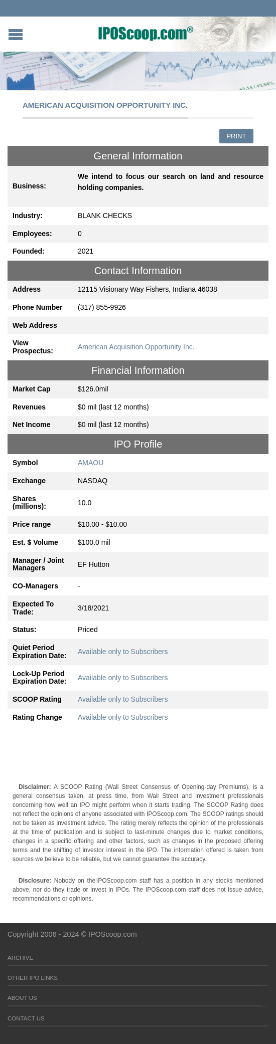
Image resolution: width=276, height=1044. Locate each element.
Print (236, 136)
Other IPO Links (33, 978)
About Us (22, 998)
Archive (20, 958)
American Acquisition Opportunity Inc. (136, 347)
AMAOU (90, 463)
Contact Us (26, 1018)
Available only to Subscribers (123, 652)
